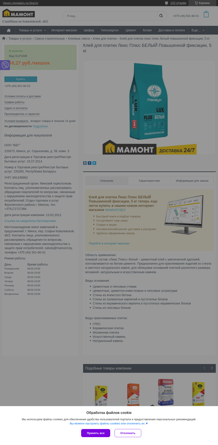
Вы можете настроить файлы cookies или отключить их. (107, 423)
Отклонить (127, 433)
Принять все (96, 433)
